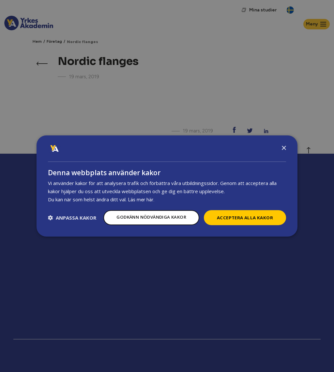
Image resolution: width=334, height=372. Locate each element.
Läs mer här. (141, 193)
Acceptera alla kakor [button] (243, 211)
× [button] (283, 141)
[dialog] (167, 186)
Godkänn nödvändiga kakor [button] (145, 211)
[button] (72, 229)
